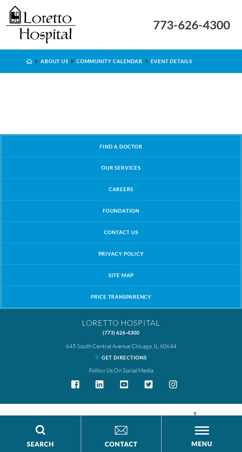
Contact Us (121, 232)
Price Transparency (121, 297)
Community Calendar (109, 61)
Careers (121, 189)
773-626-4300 (191, 25)
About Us (54, 61)
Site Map (121, 275)
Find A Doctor (121, 146)
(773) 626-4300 (121, 332)
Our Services (120, 168)
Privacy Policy (121, 254)
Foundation (121, 211)
